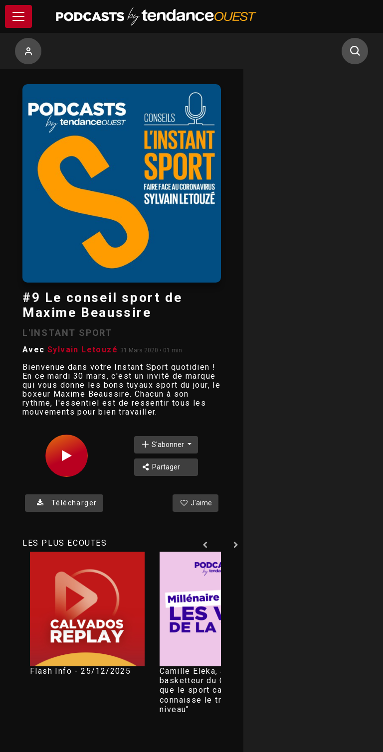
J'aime (195, 503)
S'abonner (163, 444)
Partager (160, 467)
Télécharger (64, 503)
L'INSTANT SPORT (67, 332)
